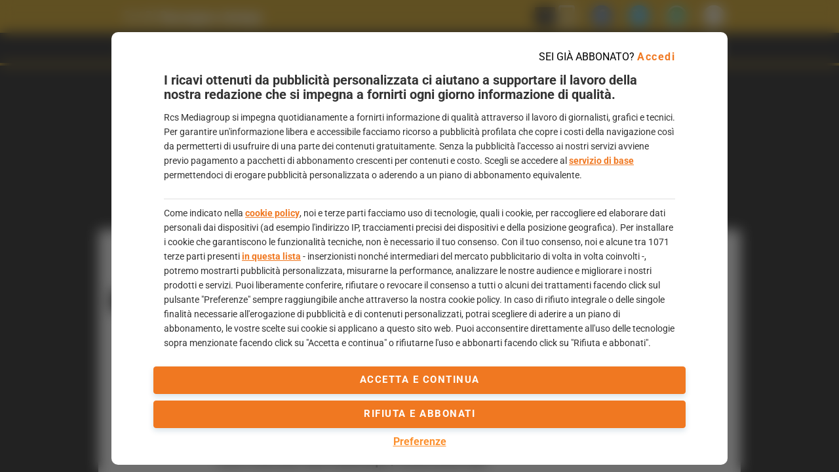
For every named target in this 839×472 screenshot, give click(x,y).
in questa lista (271, 256)
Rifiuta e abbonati (419, 414)
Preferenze (419, 441)
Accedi (656, 56)
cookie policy (272, 213)
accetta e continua (420, 379)
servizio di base (601, 160)
